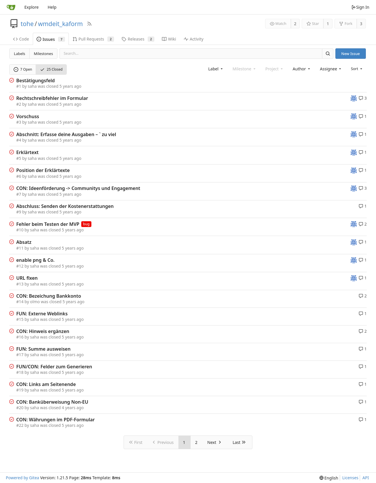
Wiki (169, 39)
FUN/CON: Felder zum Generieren (54, 366)
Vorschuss (27, 116)
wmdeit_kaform (60, 24)
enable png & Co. (35, 260)
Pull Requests (93, 39)
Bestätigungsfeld (35, 80)
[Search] (327, 53)
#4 (18, 140)
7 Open (23, 69)
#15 (20, 319)
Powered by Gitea (22, 477)
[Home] (11, 7)
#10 (20, 230)
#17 (20, 354)
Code (21, 39)
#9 (18, 212)
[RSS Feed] (89, 23)
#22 (20, 425)
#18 (20, 372)
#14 (20, 301)
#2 (18, 104)
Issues (51, 39)
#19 (20, 390)
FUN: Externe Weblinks (42, 313)
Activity (193, 39)
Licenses (350, 477)
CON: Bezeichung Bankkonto (48, 296)
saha (32, 86)
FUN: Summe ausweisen (43, 349)
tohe (27, 24)
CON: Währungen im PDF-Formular (55, 419)
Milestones (43, 53)
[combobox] (216, 69)
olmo (35, 301)
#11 (20, 248)
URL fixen (27, 278)
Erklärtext (27, 152)
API (365, 477)
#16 (20, 337)
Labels (19, 53)
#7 (18, 194)
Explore (31, 7)
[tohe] (354, 98)
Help (52, 7)
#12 (20, 266)
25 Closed (51, 69)
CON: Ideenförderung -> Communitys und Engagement (78, 188)
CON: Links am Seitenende (46, 384)
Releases (138, 39)
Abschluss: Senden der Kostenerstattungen (65, 206)
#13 (20, 284)
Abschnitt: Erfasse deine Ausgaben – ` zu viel (66, 134)
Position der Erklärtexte (43, 170)
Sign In (360, 7)
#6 (18, 176)
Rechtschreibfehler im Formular (52, 98)
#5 (18, 158)
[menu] (357, 68)
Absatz (23, 242)
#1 (18, 86)
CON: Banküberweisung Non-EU (52, 402)
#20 (20, 407)
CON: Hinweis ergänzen (42, 331)
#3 (18, 122)
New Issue (350, 53)
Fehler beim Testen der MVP (47, 224)
